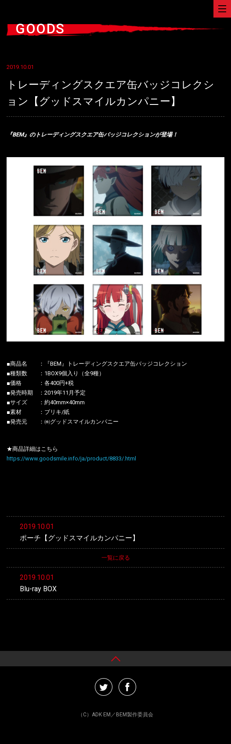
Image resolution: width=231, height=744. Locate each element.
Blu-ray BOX (38, 589)
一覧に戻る (115, 557)
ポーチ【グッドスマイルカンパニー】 (79, 538)
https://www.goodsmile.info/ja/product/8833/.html (71, 458)
